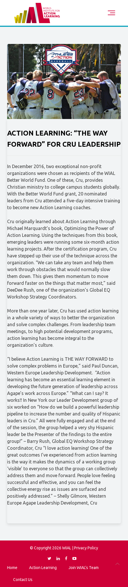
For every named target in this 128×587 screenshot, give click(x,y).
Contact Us (22, 579)
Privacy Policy (86, 548)
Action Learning (43, 567)
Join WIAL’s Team (83, 567)
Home (12, 567)
